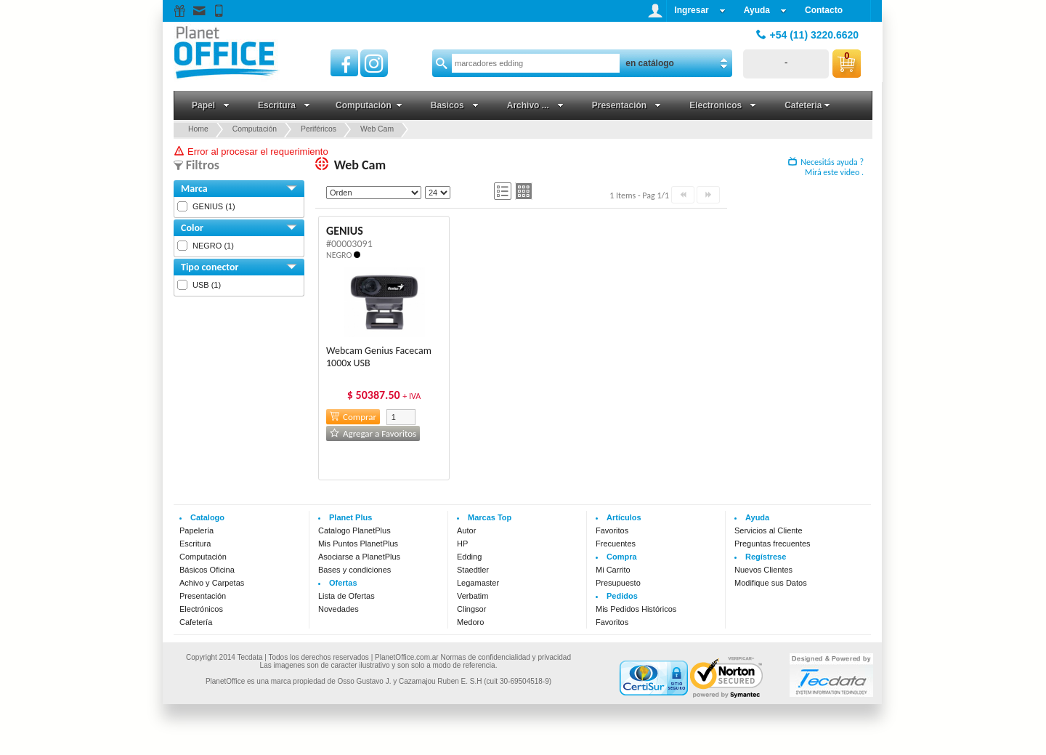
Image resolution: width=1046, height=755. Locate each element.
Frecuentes (616, 543)
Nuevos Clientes (763, 569)
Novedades (338, 609)
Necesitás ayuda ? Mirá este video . (826, 167)
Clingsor (471, 609)
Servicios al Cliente (768, 530)
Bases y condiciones (354, 569)
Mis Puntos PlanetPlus (358, 543)
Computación (203, 556)
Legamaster (478, 582)
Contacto (824, 10)
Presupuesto (618, 582)
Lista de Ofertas (346, 596)
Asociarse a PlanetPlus (359, 556)
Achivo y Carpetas (211, 582)
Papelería (196, 530)
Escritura (195, 543)
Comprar (353, 416)
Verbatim (472, 596)
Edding (469, 556)
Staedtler (473, 569)
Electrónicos (201, 609)
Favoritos (612, 530)
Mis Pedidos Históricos (636, 609)
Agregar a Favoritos (373, 433)
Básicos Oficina (207, 569)
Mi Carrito (613, 569)
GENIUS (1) (213, 206)
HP (462, 543)
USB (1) (206, 284)
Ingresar (699, 10)
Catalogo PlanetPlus (354, 530)
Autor (466, 530)
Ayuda (765, 10)
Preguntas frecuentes (772, 543)
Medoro (470, 622)
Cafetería (195, 622)
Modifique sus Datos (770, 582)
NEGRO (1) (213, 245)
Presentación (202, 596)
